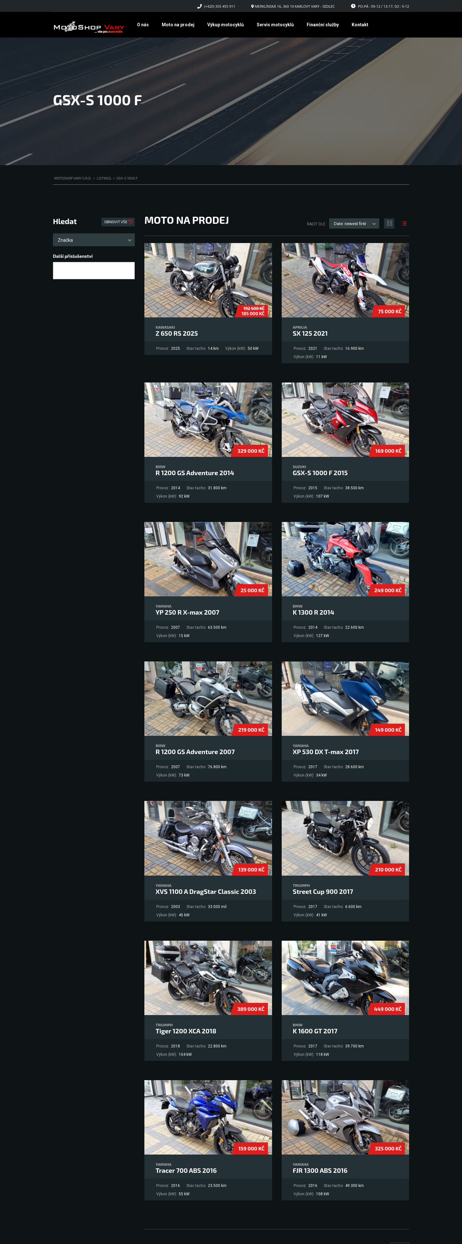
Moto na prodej (178, 24)
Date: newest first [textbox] (350, 223)
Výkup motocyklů (225, 24)
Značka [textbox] (65, 240)
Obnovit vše (116, 221)
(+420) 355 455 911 (219, 6)
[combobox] (94, 239)
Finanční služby (323, 24)
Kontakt (360, 24)
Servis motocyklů (275, 24)
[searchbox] (60, 270)
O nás (143, 24)
